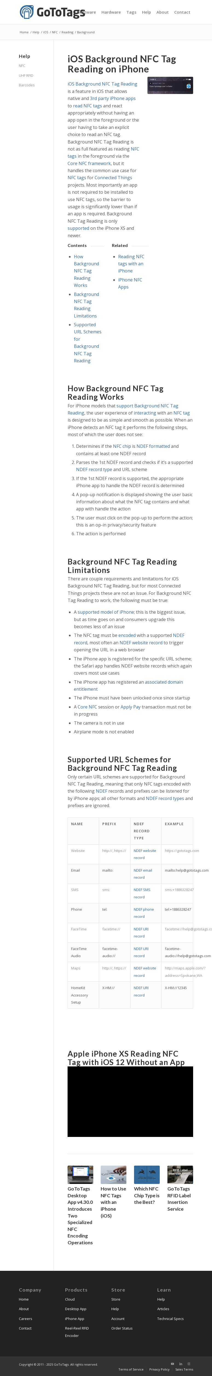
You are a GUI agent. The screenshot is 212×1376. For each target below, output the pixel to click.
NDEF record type (94, 469)
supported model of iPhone (106, 612)
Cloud (70, 1299)
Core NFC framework (89, 163)
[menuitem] (87, 12)
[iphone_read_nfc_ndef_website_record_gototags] (170, 85)
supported (78, 228)
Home (24, 1299)
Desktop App (75, 1308)
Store (115, 1299)
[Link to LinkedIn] (181, 1364)
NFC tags (77, 178)
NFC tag (181, 413)
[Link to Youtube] (173, 1364)
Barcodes (27, 85)
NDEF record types (165, 798)
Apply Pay (131, 707)
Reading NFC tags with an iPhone (131, 264)
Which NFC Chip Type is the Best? (146, 1195)
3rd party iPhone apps (113, 98)
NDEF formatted (153, 446)
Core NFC (87, 707)
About (24, 1308)
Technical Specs (170, 1318)
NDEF (101, 791)
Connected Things (113, 178)
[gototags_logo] (53, 12)
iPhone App (74, 1318)
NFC (22, 65)
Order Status (122, 1328)
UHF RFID (26, 75)
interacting (145, 413)
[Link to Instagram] (189, 1364)
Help (115, 1308)
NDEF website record (141, 643)
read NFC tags (87, 106)
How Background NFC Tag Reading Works (86, 271)
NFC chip (122, 446)
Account (117, 1318)
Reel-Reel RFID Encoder (77, 1332)
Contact (25, 1328)
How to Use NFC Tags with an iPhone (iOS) (113, 1202)
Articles (163, 1308)
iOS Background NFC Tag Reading (102, 84)
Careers (25, 1318)
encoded (127, 635)
